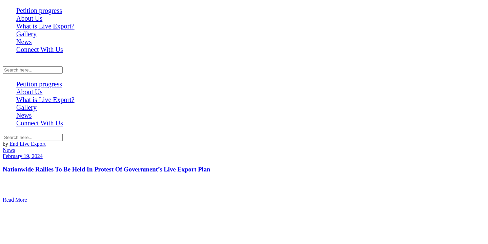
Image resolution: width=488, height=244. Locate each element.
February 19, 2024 (23, 156)
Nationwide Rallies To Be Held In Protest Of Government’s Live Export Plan (106, 169)
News (9, 150)
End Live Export (27, 144)
